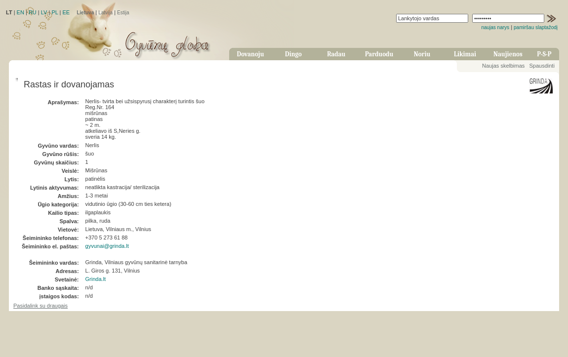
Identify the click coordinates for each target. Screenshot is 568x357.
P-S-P (544, 54)
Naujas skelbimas (503, 66)
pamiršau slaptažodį (536, 27)
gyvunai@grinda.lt (107, 246)
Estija (123, 12)
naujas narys (495, 27)
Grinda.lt (95, 279)
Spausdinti (541, 66)
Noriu (422, 54)
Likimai (465, 54)
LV (44, 12)
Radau (336, 54)
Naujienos (508, 54)
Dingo (293, 54)
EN (20, 12)
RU (33, 12)
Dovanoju (250, 54)
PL (54, 12)
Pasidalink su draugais (40, 306)
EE (66, 12)
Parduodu (379, 54)
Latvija (105, 12)
